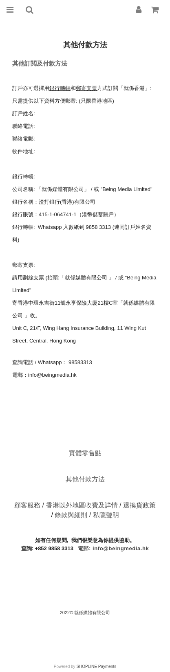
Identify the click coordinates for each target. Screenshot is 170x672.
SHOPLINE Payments (96, 666)
